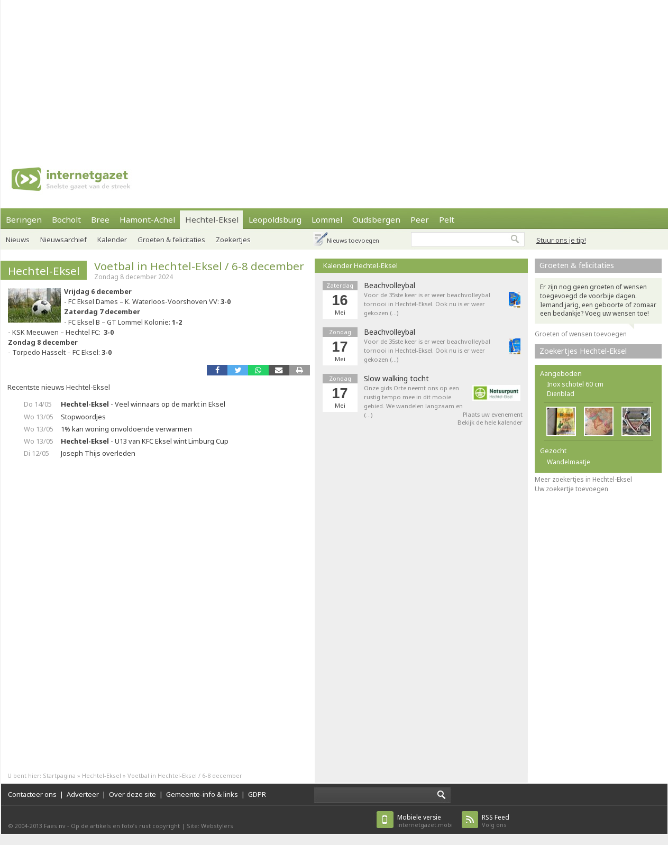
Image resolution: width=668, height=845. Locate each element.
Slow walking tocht (396, 378)
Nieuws (18, 239)
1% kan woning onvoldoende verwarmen (126, 429)
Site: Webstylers (210, 826)
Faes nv (55, 826)
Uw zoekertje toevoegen (571, 488)
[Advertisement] (242, 74)
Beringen (24, 219)
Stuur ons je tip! (561, 240)
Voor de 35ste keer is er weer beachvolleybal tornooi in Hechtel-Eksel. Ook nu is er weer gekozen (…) (427, 304)
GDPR (257, 794)
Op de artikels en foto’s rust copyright (125, 826)
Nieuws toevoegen (353, 240)
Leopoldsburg (275, 219)
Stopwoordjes (83, 416)
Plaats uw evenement (493, 414)
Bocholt (66, 219)
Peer (419, 219)
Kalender (112, 239)
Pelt (446, 219)
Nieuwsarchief (63, 239)
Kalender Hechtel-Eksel (360, 265)
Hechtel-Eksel (212, 219)
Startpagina (59, 775)
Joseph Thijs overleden (98, 453)
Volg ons (495, 821)
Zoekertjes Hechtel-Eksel (583, 351)
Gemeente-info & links (202, 794)
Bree (100, 219)
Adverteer (83, 794)
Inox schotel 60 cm (575, 384)
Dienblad (560, 393)
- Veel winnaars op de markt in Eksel (143, 404)
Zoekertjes (233, 239)
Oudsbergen (376, 219)
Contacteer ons (32, 794)
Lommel (327, 219)
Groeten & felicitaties (171, 239)
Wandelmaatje (568, 461)
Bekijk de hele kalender (490, 422)
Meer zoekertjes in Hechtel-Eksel (583, 479)
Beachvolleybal (389, 285)
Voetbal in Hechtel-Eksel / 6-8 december (199, 266)
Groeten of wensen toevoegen (581, 333)
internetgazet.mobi (425, 821)
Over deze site (132, 794)
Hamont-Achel (147, 219)
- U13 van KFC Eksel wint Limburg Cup (144, 441)
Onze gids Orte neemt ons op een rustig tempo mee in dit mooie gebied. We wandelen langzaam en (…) (413, 401)
